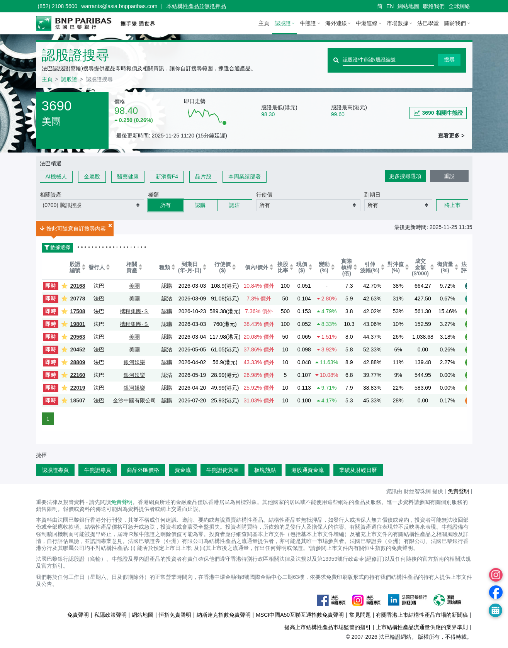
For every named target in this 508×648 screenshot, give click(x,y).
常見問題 (360, 615)
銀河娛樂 (134, 362)
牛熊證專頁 (97, 470)
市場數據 (397, 23)
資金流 (183, 470)
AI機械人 (56, 176)
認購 (200, 205)
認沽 (234, 205)
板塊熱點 (265, 470)
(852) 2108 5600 (58, 6)
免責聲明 (458, 491)
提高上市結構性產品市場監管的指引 (327, 627)
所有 (165, 205)
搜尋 (449, 59)
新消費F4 (167, 176)
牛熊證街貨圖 (222, 470)
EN (390, 6)
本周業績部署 (244, 176)
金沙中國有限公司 (134, 400)
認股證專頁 (55, 470)
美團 (134, 286)
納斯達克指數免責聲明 (224, 615)
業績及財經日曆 (358, 470)
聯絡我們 (434, 6)
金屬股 (92, 176)
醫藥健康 (128, 176)
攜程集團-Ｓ (134, 311)
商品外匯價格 (143, 470)
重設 (449, 176)
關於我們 (455, 23)
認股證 (283, 23)
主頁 (263, 23)
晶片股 (203, 176)
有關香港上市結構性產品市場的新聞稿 (422, 615)
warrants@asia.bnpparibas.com (119, 6)
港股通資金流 (307, 470)
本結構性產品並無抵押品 (196, 6)
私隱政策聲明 (110, 615)
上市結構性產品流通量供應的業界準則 (422, 627)
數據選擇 (56, 247)
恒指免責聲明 (175, 615)
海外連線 (336, 23)
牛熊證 (308, 23)
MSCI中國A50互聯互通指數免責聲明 (300, 615)
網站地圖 (408, 6)
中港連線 (366, 23)
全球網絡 (459, 6)
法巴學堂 (428, 23)
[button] (92, 205)
